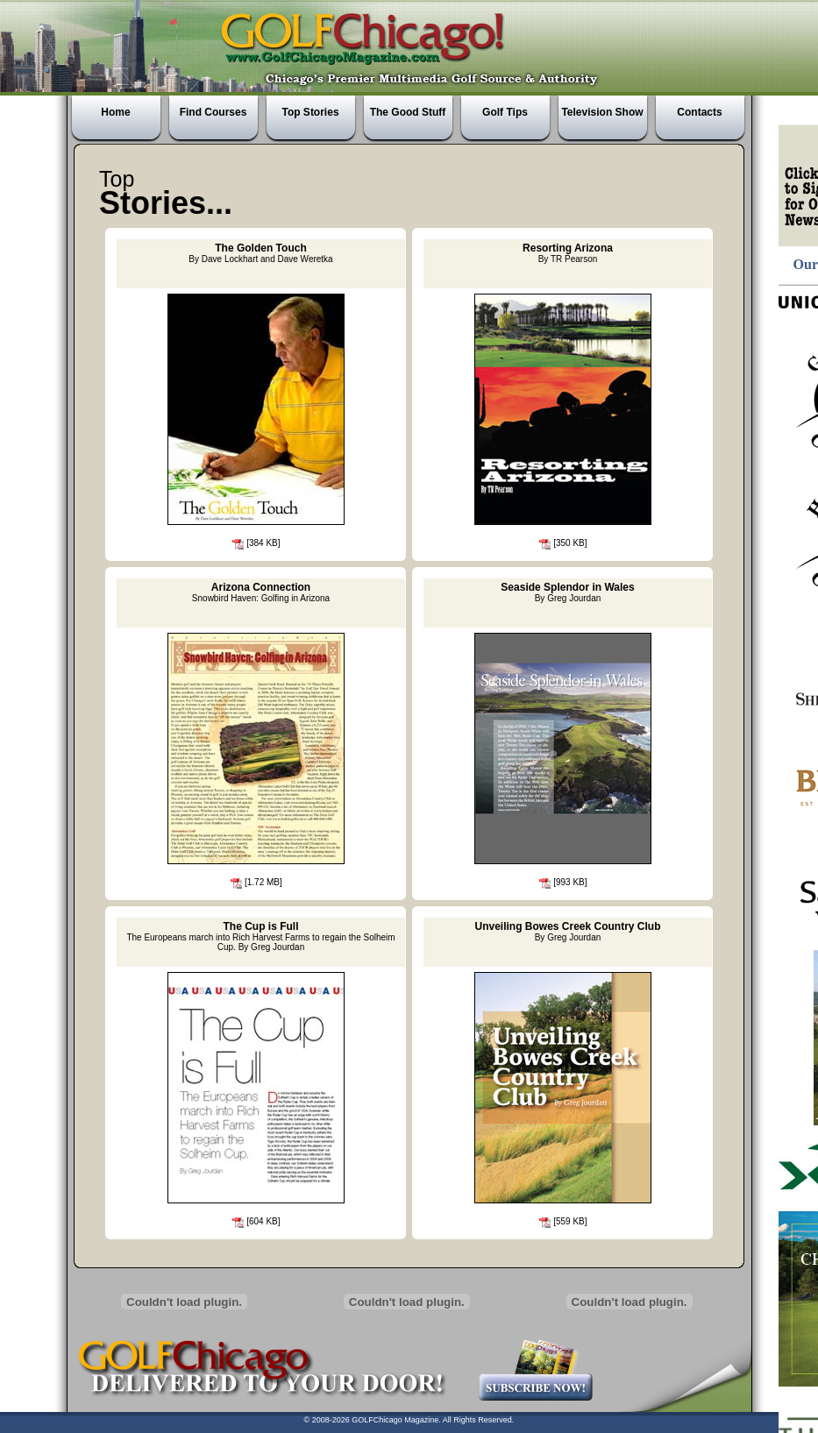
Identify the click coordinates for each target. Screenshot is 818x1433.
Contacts (699, 112)
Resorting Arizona (568, 253)
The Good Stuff (408, 112)
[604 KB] (255, 1221)
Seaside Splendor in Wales (567, 592)
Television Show (602, 112)
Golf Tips (505, 112)
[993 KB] (562, 882)
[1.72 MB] (255, 882)
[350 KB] (562, 543)
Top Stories (309, 112)
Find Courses (213, 112)
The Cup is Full (260, 936)
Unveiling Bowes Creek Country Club (567, 931)
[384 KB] (255, 543)
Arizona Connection (261, 592)
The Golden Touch (260, 253)
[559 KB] (562, 1221)
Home (115, 112)
